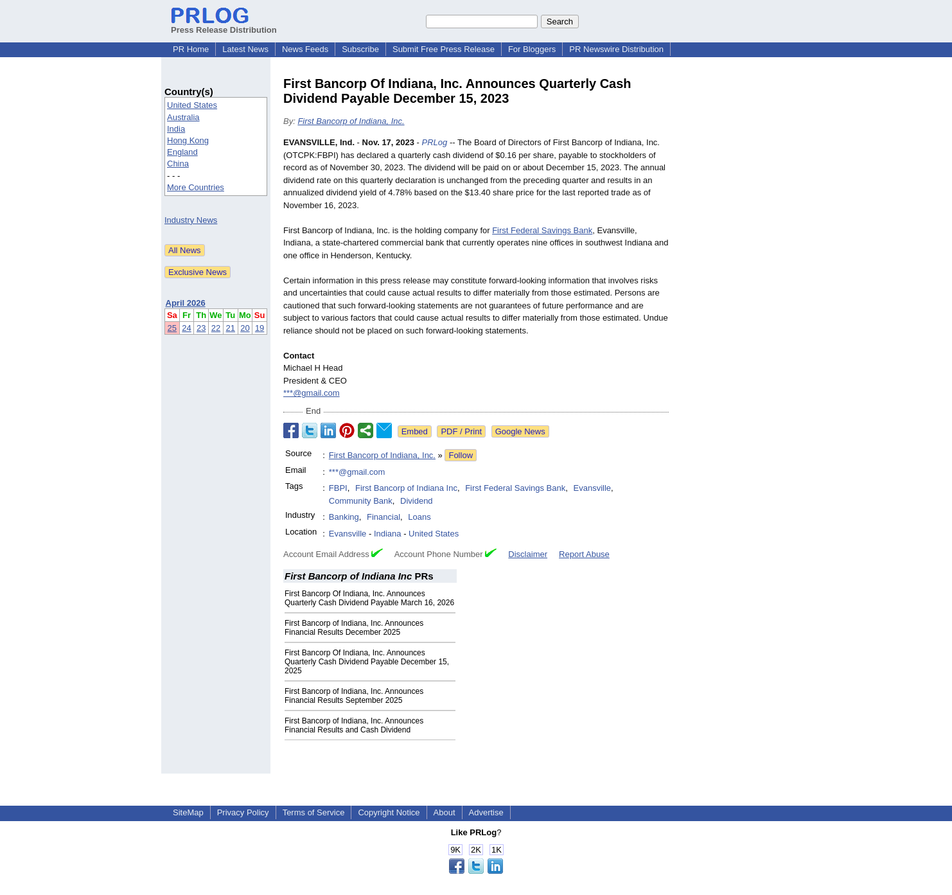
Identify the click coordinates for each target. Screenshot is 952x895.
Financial (383, 517)
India (176, 129)
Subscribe (360, 49)
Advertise (486, 812)
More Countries (195, 187)
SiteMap (188, 812)
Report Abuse (584, 554)
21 (230, 328)
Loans (419, 517)
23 (201, 328)
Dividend (416, 501)
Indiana (387, 533)
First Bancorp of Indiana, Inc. (350, 121)
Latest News (245, 49)
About (444, 812)
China (178, 163)
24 (186, 328)
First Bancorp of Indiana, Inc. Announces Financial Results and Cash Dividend (354, 725)
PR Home (191, 49)
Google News (520, 431)
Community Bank (360, 501)
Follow (460, 455)
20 (244, 328)
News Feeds (305, 49)
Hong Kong (188, 140)
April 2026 (186, 303)
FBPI (338, 488)
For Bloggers (532, 49)
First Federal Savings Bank (542, 230)
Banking (344, 517)
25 (172, 328)
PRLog (435, 142)
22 (215, 328)
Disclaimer (527, 554)
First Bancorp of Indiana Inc (406, 488)
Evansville (593, 488)
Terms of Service (314, 812)
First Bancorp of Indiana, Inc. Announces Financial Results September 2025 (354, 696)
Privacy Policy (243, 812)
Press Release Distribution (224, 25)
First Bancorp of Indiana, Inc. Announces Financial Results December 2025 (354, 628)
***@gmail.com (311, 393)
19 (259, 328)
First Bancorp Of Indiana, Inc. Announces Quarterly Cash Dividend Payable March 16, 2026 (369, 598)
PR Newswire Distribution (616, 49)
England (182, 152)
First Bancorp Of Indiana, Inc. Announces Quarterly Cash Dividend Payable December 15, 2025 (367, 661)
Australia (183, 117)
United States (192, 105)
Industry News (190, 220)
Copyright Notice (388, 812)
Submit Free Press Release (443, 49)
